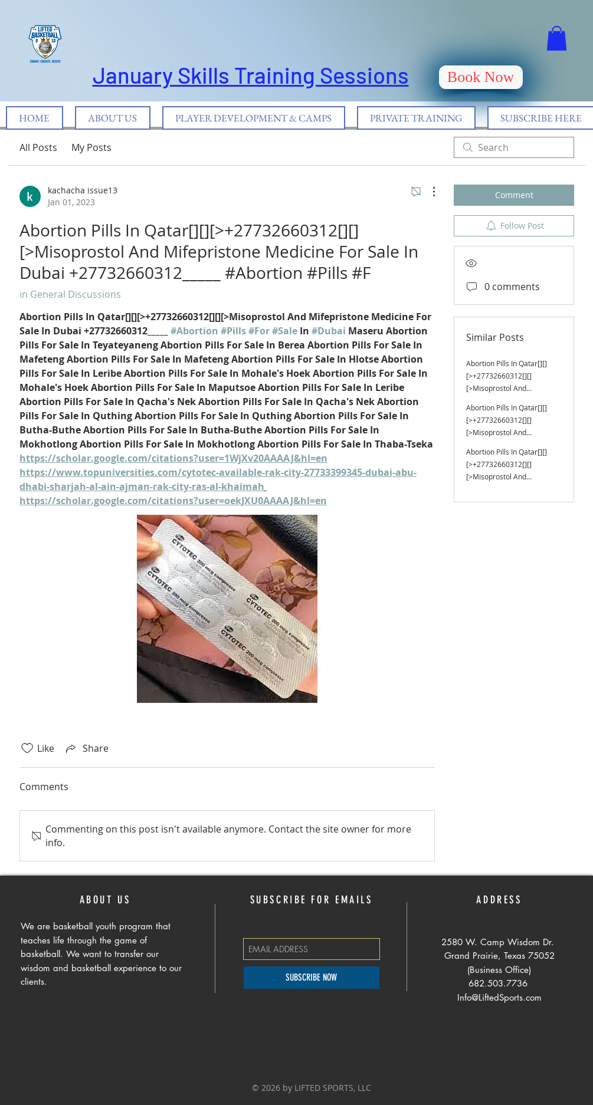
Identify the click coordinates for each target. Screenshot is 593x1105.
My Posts (91, 147)
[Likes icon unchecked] (27, 748)
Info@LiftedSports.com (499, 997)
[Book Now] (481, 77)
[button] (556, 38)
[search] (514, 147)
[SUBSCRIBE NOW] (311, 977)
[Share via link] (86, 748)
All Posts (38, 147)
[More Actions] (428, 192)
